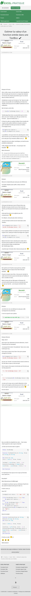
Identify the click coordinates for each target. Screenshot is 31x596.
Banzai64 (22, 163)
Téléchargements (4, 21)
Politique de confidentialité (24, 591)
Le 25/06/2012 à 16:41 (7, 201)
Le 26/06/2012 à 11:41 (7, 264)
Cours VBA (19, 11)
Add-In (17, 18)
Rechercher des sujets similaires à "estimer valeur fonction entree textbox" (15, 550)
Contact (16, 593)
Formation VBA (4, 569)
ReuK (21, 41)
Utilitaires (3, 573)
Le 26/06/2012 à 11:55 (7, 302)
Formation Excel (4, 567)
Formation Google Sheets (22, 567)
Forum (2, 18)
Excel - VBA (11, 24)
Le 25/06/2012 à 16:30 (7, 175)
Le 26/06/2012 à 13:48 (7, 333)
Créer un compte (15, 8)
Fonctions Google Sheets (22, 571)
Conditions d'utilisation (12, 591)
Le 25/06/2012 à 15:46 (7, 52)
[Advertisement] (15, 70)
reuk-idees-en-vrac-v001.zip (12, 317)
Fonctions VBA (20, 14)
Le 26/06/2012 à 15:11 (7, 404)
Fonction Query (19, 573)
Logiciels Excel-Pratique (22, 21)
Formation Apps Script (21, 569)
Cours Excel (3, 11)
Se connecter (5, 8)
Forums (5, 24)
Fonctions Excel (4, 14)
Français (15, 587)
